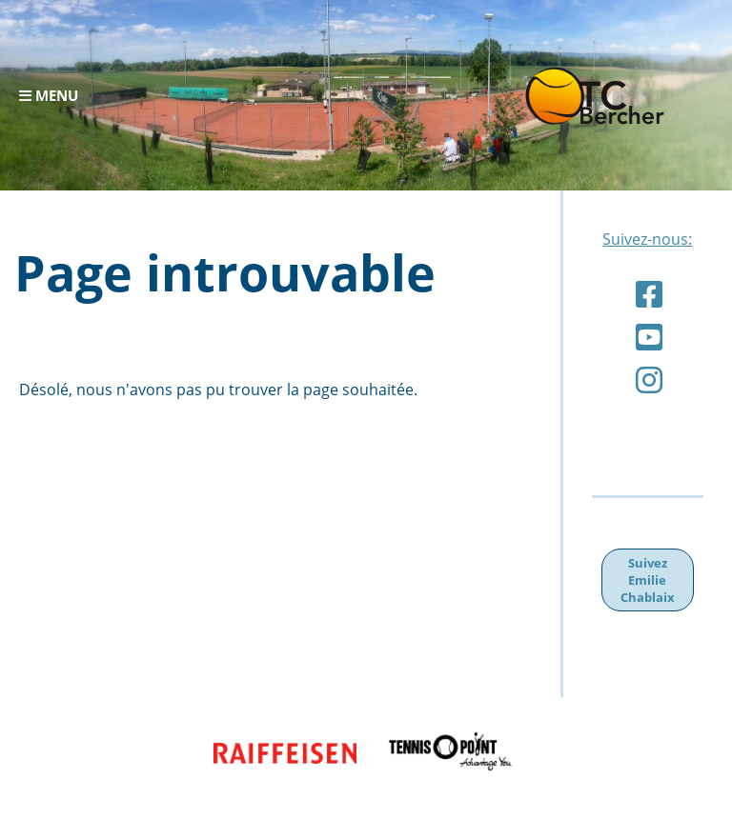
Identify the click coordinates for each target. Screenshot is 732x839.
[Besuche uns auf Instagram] (649, 379)
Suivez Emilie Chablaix (647, 580)
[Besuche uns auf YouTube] (649, 336)
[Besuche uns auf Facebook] (649, 293)
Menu (48, 95)
